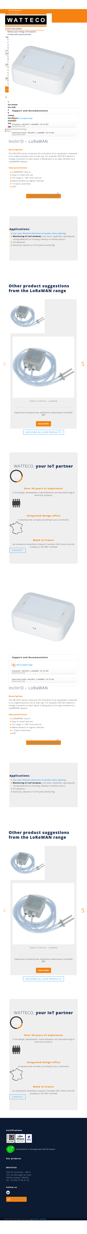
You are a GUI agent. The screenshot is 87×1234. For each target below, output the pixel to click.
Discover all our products (44, 432)
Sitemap (43, 1219)
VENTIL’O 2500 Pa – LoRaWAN (43, 401)
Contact (17, 550)
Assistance (14, 13)
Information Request (44, 196)
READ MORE (43, 424)
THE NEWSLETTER (17, 1199)
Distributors (15, 10)
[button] (83, 364)
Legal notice (33, 1219)
